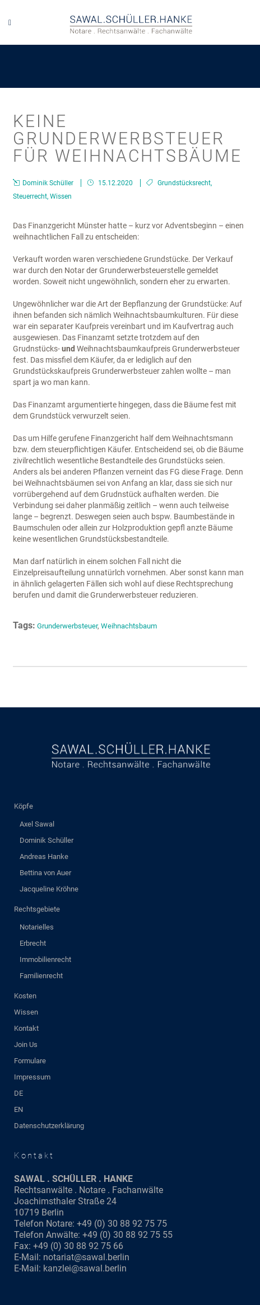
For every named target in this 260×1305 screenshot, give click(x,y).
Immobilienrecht (45, 959)
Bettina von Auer (45, 873)
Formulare (30, 1061)
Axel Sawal (37, 824)
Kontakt (26, 1028)
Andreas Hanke (44, 856)
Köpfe (23, 806)
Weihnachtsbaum (129, 626)
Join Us (26, 1044)
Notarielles (37, 927)
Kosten (25, 996)
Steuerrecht (30, 196)
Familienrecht (41, 975)
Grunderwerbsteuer (67, 626)
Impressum (32, 1077)
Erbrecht (33, 943)
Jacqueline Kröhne (49, 889)
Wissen (61, 196)
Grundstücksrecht (184, 183)
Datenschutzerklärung (49, 1125)
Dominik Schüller (46, 840)
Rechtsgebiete (37, 909)
